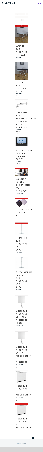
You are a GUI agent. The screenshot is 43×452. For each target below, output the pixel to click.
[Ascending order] (27, 14)
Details (21, 59)
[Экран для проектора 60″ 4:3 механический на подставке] (21, 338)
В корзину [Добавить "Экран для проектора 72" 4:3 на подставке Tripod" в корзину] (18, 327)
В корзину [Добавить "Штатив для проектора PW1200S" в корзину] (18, 95)
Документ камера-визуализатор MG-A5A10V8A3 (23, 185)
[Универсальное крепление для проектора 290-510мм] (21, 263)
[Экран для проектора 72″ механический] (21, 376)
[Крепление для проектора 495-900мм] (21, 229)
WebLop (24, 443)
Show (18, 17)
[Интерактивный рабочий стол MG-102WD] (21, 141)
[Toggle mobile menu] (40, 3)
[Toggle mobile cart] (38, 3)
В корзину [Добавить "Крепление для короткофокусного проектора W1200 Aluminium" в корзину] (18, 131)
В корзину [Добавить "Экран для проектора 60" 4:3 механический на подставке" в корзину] (18, 366)
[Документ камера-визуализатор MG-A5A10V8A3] (21, 172)
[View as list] (23, 20)
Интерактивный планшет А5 (24, 212)
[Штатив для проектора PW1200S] (21, 71)
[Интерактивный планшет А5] (21, 202)
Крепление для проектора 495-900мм (21, 244)
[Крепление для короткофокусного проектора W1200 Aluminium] (21, 105)
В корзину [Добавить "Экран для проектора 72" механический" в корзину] (18, 398)
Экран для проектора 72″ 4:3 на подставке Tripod (21, 317)
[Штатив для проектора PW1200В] (21, 34)
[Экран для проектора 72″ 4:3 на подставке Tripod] (21, 302)
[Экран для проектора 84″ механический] (21, 409)
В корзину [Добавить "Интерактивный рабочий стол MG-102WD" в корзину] (18, 163)
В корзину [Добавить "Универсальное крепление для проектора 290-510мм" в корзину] (18, 291)
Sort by (18, 14)
